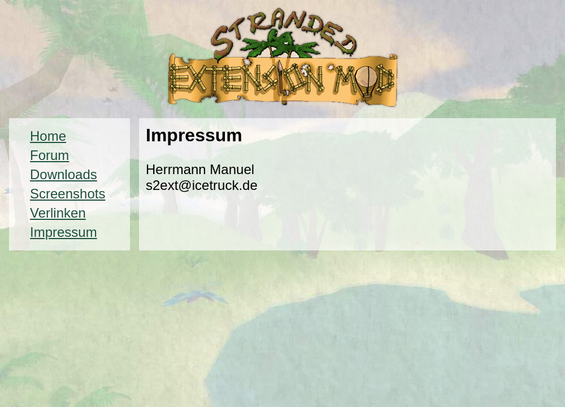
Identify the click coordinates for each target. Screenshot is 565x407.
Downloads (63, 174)
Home (48, 136)
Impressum (63, 232)
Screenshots (67, 193)
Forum (49, 155)
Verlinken (58, 212)
